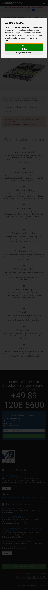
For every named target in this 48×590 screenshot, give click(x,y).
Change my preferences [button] (24, 53)
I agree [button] (24, 45)
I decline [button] (24, 49)
